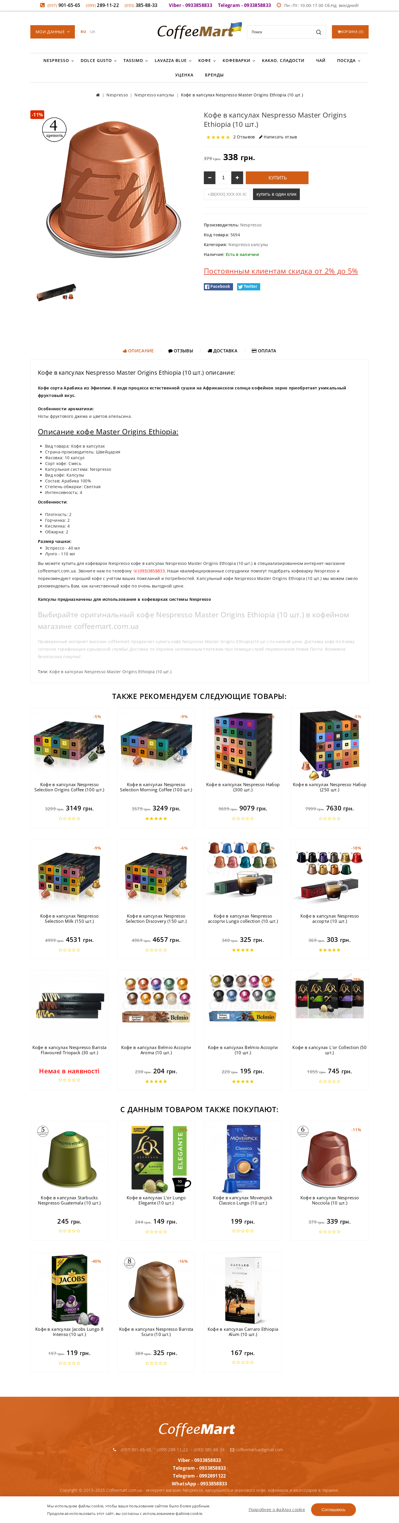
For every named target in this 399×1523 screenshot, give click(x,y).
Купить (277, 177)
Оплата (264, 351)
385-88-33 (141, 5)
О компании (229, 1494)
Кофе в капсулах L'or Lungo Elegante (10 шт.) (156, 1200)
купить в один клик (276, 194)
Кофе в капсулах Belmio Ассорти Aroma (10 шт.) (156, 1049)
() (350, 31)
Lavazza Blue (171, 60)
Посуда (346, 60)
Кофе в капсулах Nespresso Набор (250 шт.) (329, 786)
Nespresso (56, 60)
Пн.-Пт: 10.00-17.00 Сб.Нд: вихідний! (318, 5)
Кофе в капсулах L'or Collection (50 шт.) (329, 1049)
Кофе (204, 60)
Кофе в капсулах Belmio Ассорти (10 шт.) (243, 1049)
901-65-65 (63, 5)
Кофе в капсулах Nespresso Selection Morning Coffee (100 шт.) (156, 786)
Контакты (256, 1494)
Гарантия (203, 1494)
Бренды (214, 75)
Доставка (222, 351)
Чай (321, 60)
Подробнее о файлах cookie (277, 1509)
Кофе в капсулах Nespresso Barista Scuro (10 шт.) (156, 1331)
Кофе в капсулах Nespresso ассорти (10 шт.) (329, 918)
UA (92, 31)
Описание (138, 351)
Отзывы (180, 351)
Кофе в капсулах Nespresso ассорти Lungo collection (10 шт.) (243, 918)
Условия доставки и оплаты (161, 1494)
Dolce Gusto (96, 60)
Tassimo (133, 60)
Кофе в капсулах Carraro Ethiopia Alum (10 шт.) (243, 1331)
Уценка (184, 75)
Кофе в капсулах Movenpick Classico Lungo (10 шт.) (243, 1200)
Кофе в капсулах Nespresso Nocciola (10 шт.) (329, 1200)
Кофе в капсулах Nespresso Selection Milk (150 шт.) (69, 918)
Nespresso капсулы (248, 244)
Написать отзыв (278, 137)
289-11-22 (102, 5)
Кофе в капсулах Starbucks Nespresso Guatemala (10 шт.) (69, 1200)
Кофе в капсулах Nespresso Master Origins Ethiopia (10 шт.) (110, 671)
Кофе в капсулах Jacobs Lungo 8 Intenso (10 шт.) (69, 1331)
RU (83, 31)
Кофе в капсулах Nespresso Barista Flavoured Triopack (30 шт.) (69, 1049)
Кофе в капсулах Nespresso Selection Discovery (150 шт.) (156, 918)
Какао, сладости (283, 60)
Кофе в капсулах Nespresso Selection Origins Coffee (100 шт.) (69, 786)
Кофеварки (236, 60)
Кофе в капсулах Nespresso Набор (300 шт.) (243, 786)
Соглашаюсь (333, 1509)
